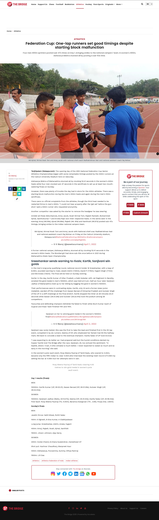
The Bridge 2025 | (71, 514)
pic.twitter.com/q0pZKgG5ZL (73, 240)
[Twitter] (15, 189)
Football (59, 4)
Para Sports (98, 4)
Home (33, 4)
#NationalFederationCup (66, 237)
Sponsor (142, 188)
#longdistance (85, 317)
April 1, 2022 (90, 244)
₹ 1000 (126, 213)
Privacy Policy (113, 508)
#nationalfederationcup (59, 317)
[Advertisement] (79, 21)
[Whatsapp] (19, 189)
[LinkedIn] (23, 189)
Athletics (80, 4)
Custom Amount (140, 213)
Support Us (42, 4)
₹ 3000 (141, 205)
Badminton (69, 4)
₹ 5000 (130, 205)
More (119, 4)
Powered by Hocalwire (86, 514)
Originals (110, 4)
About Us (123, 508)
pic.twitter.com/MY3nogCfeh (73, 319)
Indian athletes (72, 461)
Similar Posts (18, 490)
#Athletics (81, 237)
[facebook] (10, 189)
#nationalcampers (95, 237)
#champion (96, 317)
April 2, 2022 (90, 324)
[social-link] (17, 199)
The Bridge (77, 469)
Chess (51, 4)
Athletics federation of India (53, 461)
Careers (143, 508)
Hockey (88, 4)
